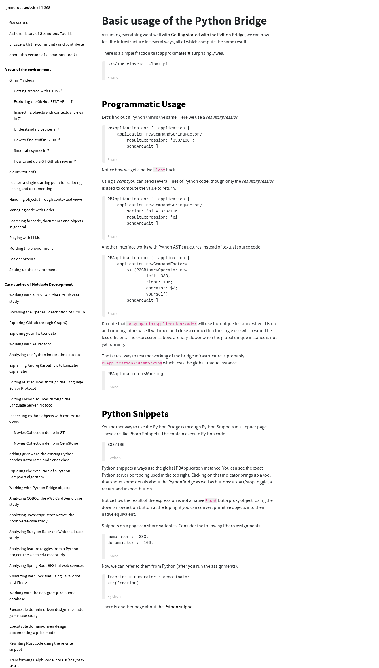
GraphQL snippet (33, 46)
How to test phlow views (35, 193)
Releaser (16, 225)
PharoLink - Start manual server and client (49, 298)
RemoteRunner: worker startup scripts (51, 526)
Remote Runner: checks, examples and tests (51, 539)
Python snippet (31, 25)
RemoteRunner (27, 498)
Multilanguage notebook (35, 100)
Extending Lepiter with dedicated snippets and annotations (50, 113)
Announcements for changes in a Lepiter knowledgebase (48, 141)
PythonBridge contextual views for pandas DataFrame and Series (47, 474)
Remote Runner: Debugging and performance (45, 601)
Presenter (17, 214)
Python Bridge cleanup (38, 439)
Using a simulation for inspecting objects (46, 645)
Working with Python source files (46, 488)
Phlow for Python (33, 449)
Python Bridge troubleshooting (45, 344)
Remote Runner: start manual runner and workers (50, 512)
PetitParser (18, 203)
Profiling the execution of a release (43, 236)
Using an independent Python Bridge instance (50, 358)
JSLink (19, 274)
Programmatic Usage (144, 104)
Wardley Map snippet (36, 68)
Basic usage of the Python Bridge (46, 333)
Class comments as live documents (44, 89)
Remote (16, 263)
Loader (15, 155)
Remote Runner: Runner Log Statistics (50, 614)
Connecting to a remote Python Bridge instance (51, 408)
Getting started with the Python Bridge (51, 323)
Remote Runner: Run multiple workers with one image (51, 573)
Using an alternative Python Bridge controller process (48, 425)
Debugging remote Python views (46, 460)
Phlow (14, 182)
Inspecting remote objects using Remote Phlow (48, 628)
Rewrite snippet (31, 78)
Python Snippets (135, 414)
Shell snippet (29, 57)
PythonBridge (25, 312)
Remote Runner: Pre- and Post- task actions (48, 556)
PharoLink (22, 284)
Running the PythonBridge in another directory (50, 375)
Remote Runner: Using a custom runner (52, 587)
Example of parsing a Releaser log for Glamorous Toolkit (50, 249)
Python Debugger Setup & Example (53, 35)
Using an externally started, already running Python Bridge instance (48, 391)
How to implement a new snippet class (51, 127)
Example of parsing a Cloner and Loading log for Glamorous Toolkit (49, 168)
